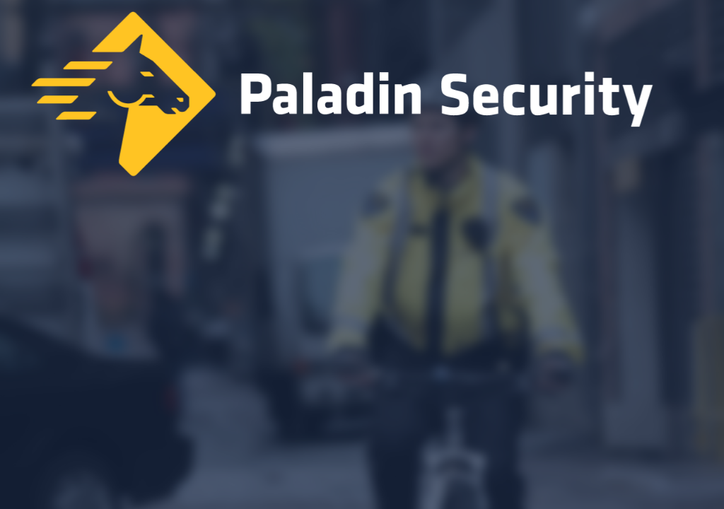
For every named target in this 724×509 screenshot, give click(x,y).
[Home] (362, 97)
